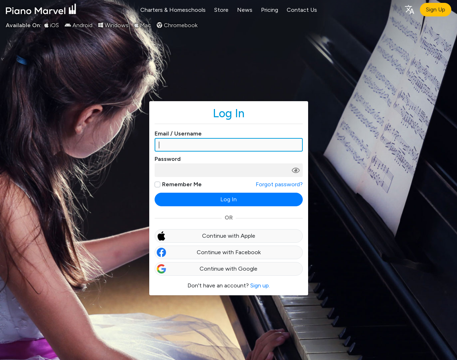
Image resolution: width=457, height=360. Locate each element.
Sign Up (435, 9)
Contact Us (302, 9)
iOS (51, 25)
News (244, 9)
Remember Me (182, 184)
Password (168, 159)
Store (221, 9)
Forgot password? (279, 184)
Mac (142, 25)
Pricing (269, 9)
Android (78, 25)
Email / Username (178, 133)
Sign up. (260, 285)
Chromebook (177, 25)
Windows (113, 25)
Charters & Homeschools (173, 9)
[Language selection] (409, 9)
